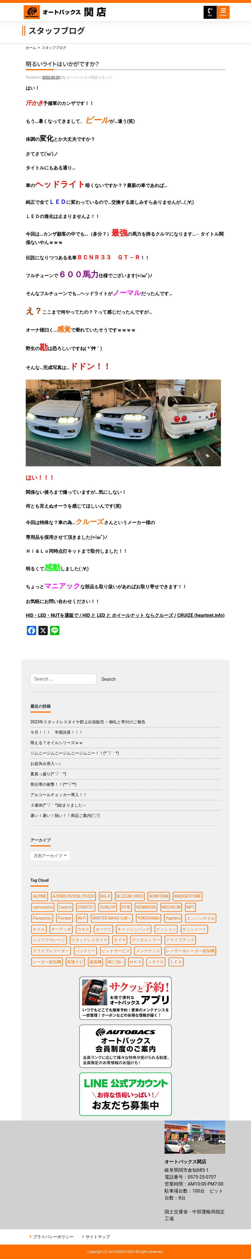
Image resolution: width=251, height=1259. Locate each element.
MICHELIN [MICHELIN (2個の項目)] (171, 907)
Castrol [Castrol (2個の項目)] (65, 907)
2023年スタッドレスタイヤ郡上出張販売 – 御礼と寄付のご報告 (87, 722)
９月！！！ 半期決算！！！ (56, 732)
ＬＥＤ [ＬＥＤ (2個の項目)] (176, 961)
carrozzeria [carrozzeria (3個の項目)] (43, 907)
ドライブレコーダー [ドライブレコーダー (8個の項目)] (51, 951)
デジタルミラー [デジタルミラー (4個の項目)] (146, 940)
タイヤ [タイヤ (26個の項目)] (120, 940)
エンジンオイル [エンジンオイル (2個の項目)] (201, 918)
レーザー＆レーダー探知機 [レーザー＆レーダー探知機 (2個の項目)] (190, 951)
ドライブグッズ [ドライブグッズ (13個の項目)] (180, 940)
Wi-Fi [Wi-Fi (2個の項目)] (81, 918)
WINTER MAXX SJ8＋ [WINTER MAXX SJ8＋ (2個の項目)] (111, 918)
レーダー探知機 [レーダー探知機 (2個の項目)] (47, 961)
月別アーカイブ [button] (48, 855)
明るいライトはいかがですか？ (62, 64)
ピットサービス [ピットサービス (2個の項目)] (115, 951)
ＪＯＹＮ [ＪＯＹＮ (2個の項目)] (156, 961)
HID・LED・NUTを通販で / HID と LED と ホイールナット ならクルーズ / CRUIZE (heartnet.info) (125, 615)
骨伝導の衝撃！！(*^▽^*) (53, 784)
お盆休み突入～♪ (45, 763)
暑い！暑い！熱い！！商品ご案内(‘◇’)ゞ (67, 815)
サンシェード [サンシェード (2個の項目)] (194, 929)
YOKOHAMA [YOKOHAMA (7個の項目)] (148, 918)
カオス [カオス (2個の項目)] (83, 929)
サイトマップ (98, 1236)
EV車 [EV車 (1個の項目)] (125, 907)
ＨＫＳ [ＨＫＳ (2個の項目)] (136, 961)
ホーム (31, 48)
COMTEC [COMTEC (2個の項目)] (85, 907)
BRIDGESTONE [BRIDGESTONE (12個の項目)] (187, 896)
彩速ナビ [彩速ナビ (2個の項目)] (75, 961)
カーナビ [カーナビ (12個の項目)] (103, 929)
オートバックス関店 (65, 12)
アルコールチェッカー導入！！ (58, 794)
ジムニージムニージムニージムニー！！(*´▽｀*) (74, 753)
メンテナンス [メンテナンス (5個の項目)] (148, 951)
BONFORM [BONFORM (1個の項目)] (158, 896)
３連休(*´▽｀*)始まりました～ (58, 805)
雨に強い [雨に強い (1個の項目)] (116, 961)
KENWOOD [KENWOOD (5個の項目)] (146, 907)
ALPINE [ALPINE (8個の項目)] (39, 896)
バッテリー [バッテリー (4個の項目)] (85, 951)
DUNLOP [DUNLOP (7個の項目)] (107, 907)
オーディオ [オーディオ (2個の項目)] (61, 929)
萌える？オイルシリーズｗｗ (56, 742)
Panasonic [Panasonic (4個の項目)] (42, 918)
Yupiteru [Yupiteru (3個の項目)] (172, 918)
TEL (210, 12)
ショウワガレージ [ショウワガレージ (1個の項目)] (49, 940)
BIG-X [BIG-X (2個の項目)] (105, 896)
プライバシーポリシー (53, 1236)
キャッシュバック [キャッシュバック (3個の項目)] (133, 929)
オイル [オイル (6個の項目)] (39, 929)
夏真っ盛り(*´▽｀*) (48, 774)
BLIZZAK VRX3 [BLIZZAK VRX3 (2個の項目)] (129, 896)
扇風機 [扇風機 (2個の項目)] (95, 961)
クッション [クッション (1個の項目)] (166, 929)
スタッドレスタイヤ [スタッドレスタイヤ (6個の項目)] (89, 940)
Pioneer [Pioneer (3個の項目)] (65, 918)
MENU (223, 12)
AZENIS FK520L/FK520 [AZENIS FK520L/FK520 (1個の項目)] (73, 896)
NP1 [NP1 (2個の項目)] (190, 907)
